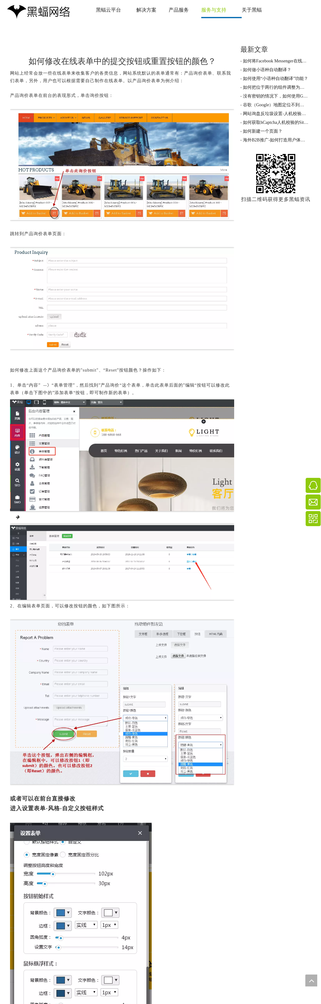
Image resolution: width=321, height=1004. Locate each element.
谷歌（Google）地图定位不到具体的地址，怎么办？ (275, 105)
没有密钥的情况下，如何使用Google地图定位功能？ (275, 96)
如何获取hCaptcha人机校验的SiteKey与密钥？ (275, 122)
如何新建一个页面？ (262, 131)
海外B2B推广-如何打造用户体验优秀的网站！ (275, 140)
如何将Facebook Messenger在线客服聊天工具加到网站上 (275, 61)
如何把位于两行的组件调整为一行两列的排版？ (275, 87)
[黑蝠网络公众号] (275, 173)
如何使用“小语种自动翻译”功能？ (275, 78)
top (311, 980)
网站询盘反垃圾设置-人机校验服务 (275, 113)
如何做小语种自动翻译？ (267, 69)
